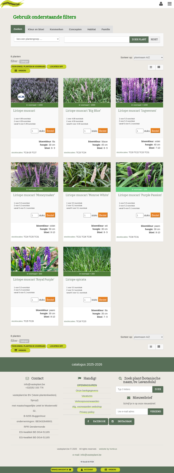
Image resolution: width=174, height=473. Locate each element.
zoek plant (139, 39)
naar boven (87, 462)
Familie (106, 29)
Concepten (75, 29)
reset (154, 39)
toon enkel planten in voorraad (28, 67)
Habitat (91, 29)
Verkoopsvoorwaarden (87, 401)
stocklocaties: (17, 152)
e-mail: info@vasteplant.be (87, 454)
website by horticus (108, 449)
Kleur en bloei (36, 29)
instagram (122, 421)
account (87, 470)
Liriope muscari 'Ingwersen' (137, 110)
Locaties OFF (56, 67)
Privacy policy (87, 412)
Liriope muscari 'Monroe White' (87, 195)
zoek (158, 389)
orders (20, 71)
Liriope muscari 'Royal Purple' (33, 279)
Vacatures (87, 395)
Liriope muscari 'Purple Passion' (140, 195)
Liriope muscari (24, 110)
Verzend (155, 411)
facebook (96, 421)
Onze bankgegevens (87, 390)
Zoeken (18, 29)
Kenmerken (56, 29)
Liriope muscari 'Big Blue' (83, 110)
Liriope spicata (76, 279)
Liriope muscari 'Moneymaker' (34, 195)
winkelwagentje (61, 470)
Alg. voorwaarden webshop (87, 406)
